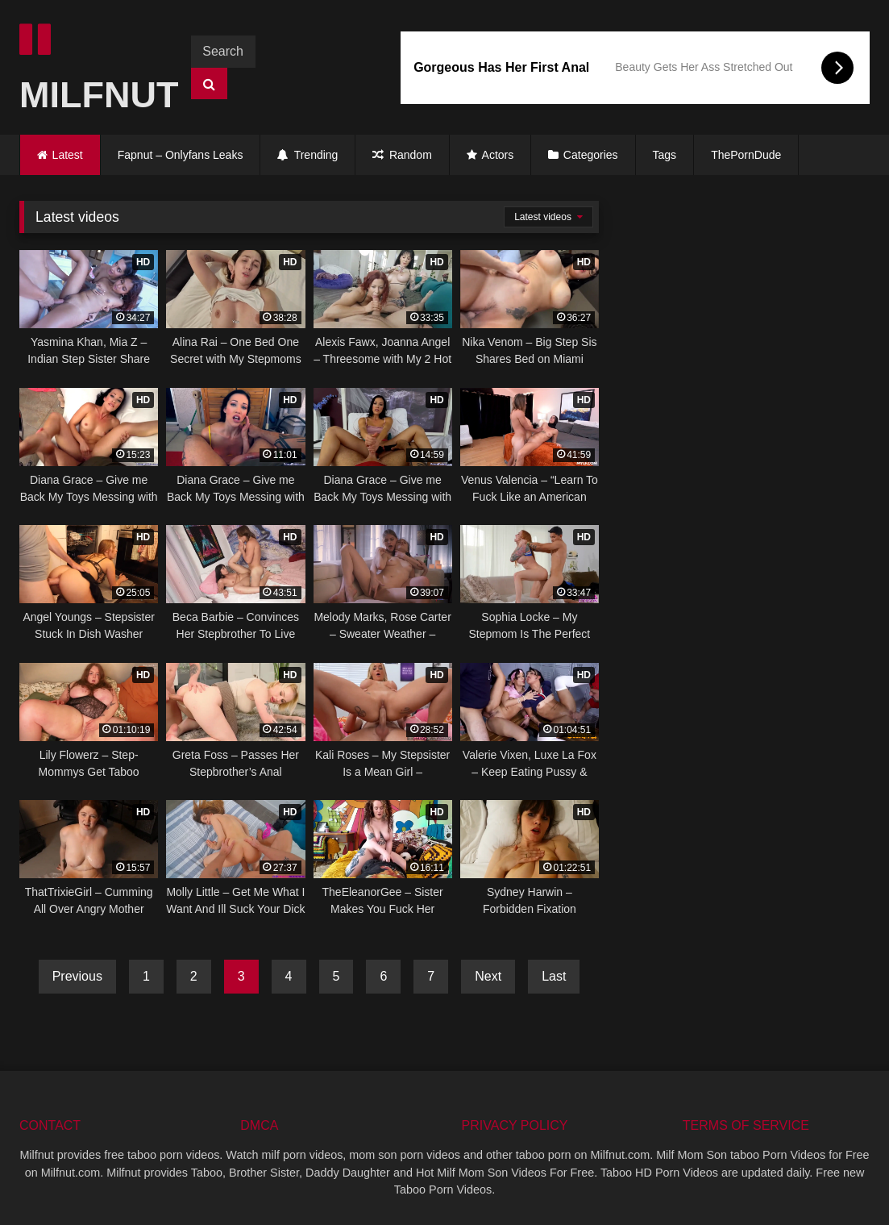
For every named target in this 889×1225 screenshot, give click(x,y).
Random (401, 154)
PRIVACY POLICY (515, 1125)
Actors (490, 154)
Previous (77, 976)
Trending (307, 154)
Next (488, 976)
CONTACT (50, 1125)
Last (554, 976)
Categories (590, 154)
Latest (67, 154)
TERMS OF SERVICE (746, 1125)
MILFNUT (91, 68)
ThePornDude (746, 154)
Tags (665, 154)
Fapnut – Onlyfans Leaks (180, 154)
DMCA (259, 1125)
